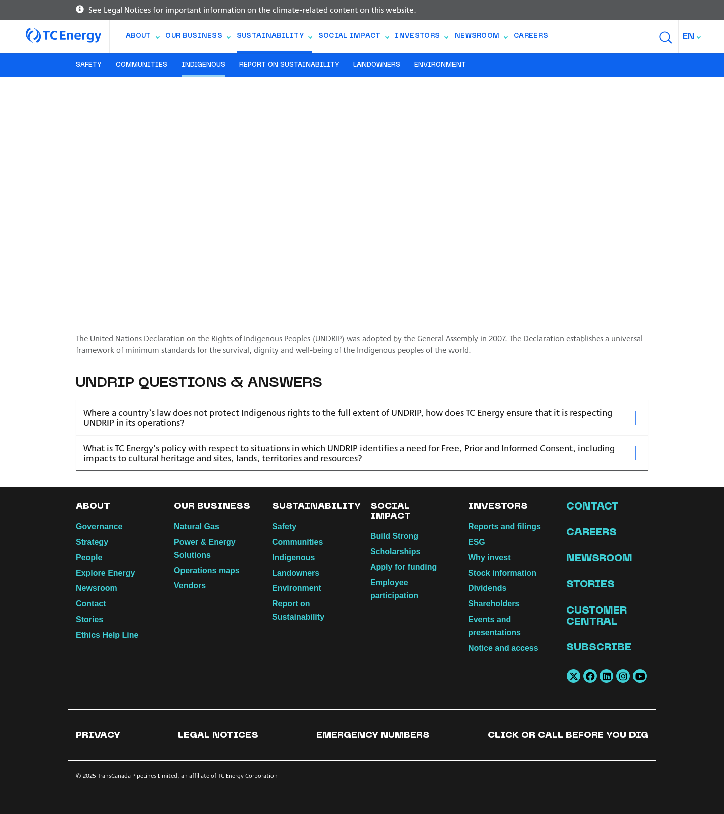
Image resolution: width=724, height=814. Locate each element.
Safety (89, 65)
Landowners (376, 65)
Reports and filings (504, 526)
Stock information (502, 573)
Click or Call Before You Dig (568, 735)
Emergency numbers (373, 735)
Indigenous (203, 65)
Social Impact (353, 38)
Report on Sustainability (289, 65)
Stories (89, 619)
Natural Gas (196, 526)
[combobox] (692, 36)
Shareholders (493, 603)
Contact (91, 603)
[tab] (362, 417)
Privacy (98, 735)
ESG (476, 542)
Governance (99, 526)
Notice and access (503, 648)
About (142, 38)
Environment (440, 65)
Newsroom (481, 38)
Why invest (489, 557)
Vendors (190, 585)
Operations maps (207, 570)
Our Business (197, 38)
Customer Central (596, 616)
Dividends (487, 588)
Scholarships (395, 551)
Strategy (92, 542)
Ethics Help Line (107, 635)
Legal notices (218, 735)
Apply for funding (403, 567)
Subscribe (598, 648)
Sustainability (274, 38)
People (89, 557)
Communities (141, 65)
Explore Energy (105, 573)
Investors (421, 38)
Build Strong (394, 536)
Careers (531, 36)
